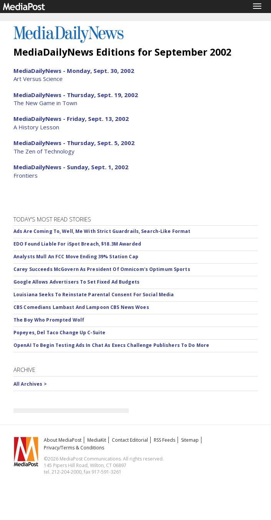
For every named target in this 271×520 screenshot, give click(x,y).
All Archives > (30, 384)
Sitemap (190, 440)
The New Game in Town (45, 103)
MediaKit (96, 440)
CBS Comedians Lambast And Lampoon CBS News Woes (81, 307)
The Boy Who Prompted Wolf (48, 320)
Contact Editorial (130, 440)
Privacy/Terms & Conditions (74, 447)
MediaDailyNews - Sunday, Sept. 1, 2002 (70, 167)
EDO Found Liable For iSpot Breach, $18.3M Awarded (77, 244)
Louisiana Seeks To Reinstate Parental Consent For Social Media (93, 294)
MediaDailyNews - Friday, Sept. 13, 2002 (71, 118)
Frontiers (25, 175)
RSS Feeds (164, 440)
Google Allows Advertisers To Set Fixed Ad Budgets (76, 282)
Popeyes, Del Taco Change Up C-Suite (59, 332)
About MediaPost (62, 440)
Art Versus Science (38, 79)
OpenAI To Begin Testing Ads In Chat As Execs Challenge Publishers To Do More (111, 345)
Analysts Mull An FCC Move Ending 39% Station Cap (75, 256)
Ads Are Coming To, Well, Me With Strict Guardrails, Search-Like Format (101, 231)
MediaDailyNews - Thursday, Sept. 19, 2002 (75, 95)
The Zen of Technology (44, 151)
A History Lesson (36, 127)
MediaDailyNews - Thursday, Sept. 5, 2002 (74, 143)
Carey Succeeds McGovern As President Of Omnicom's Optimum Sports (101, 269)
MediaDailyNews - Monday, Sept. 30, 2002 (73, 70)
